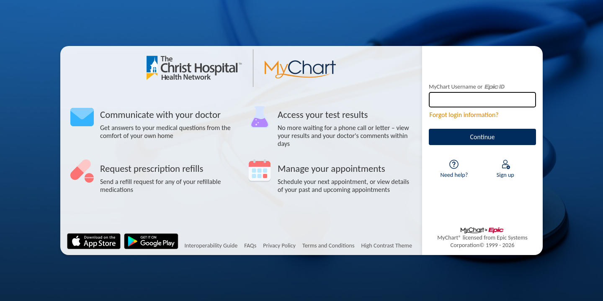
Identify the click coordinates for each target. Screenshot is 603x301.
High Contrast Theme (386, 245)
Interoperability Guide (210, 245)
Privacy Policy (279, 245)
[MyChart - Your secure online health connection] (241, 68)
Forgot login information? (464, 115)
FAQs (250, 245)
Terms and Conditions (328, 245)
